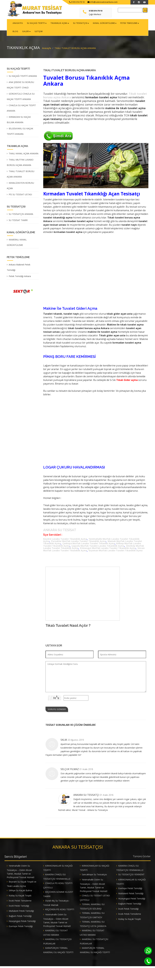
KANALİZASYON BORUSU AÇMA (20, 187)
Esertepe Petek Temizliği (21, 928)
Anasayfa (46, 49)
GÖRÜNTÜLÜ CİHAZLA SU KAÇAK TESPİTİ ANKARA (21, 98)
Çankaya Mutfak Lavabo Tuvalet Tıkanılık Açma (89, 545)
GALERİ (16, 32)
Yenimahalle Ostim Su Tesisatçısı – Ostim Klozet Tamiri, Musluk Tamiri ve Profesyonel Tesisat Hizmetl (20, 873)
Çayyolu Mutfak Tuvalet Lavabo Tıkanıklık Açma (98, 547)
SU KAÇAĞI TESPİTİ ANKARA (23, 77)
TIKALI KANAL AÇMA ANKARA (23, 155)
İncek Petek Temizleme (20, 902)
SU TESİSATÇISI (77, 23)
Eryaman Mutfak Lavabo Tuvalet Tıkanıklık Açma (115, 552)
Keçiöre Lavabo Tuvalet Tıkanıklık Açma (65, 540)
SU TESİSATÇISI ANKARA (21, 215)
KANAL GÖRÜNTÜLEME (100, 23)
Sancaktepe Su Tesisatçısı (94, 876)
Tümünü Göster (142, 858)
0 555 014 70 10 (77, 2)
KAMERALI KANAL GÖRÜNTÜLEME (17, 244)
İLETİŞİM (27, 32)
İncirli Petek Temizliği (19, 907)
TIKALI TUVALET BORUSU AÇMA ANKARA (20, 175)
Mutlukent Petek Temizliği (21, 912)
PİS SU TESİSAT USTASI (20, 196)
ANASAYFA (17, 23)
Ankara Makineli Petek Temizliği (18, 269)
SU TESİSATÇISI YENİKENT (131, 876)
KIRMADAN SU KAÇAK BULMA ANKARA (19, 121)
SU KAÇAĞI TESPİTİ (35, 23)
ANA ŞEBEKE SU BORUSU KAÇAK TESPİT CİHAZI (20, 86)
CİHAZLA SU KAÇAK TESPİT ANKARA (21, 110)
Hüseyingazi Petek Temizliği (22, 922)
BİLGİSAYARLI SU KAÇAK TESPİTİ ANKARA (20, 133)
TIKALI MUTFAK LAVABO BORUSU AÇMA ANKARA (20, 164)
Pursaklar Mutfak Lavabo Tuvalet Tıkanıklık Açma (78, 543)
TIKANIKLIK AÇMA (57, 23)
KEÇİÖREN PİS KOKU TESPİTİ (59, 911)
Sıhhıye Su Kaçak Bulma (20, 892)
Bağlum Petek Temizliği (20, 917)
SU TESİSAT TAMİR (18, 221)
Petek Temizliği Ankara (20, 277)
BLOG (139, 23)
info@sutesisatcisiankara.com (102, 2)
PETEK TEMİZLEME (124, 23)
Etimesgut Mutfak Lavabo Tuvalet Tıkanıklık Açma (108, 550)
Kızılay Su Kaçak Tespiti (20, 897)
